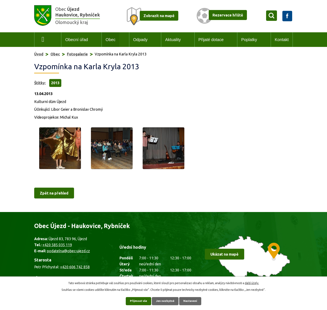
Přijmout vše (137, 300)
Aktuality (173, 39)
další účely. (252, 282)
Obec (110, 39)
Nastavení (191, 300)
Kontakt (282, 39)
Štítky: (40, 83)
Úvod (43, 39)
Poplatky (249, 39)
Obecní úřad (76, 39)
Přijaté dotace (211, 39)
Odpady (140, 39)
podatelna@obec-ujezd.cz (68, 251)
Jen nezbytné (165, 300)
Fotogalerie (77, 54)
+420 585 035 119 (57, 245)
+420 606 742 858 (75, 267)
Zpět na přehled (54, 193)
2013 (55, 83)
